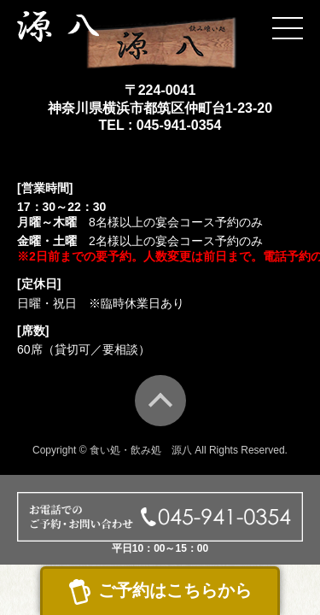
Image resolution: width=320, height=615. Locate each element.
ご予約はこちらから (175, 590)
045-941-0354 (179, 125)
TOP (160, 400)
